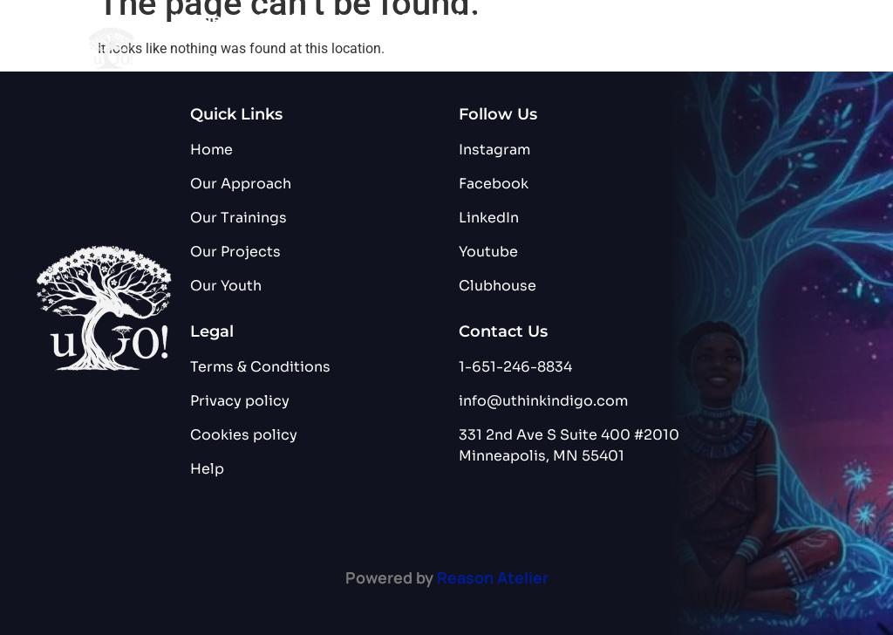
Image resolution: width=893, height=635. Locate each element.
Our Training (447, 19)
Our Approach (310, 19)
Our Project (586, 20)
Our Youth (212, 60)
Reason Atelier (493, 577)
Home (198, 19)
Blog (304, 60)
